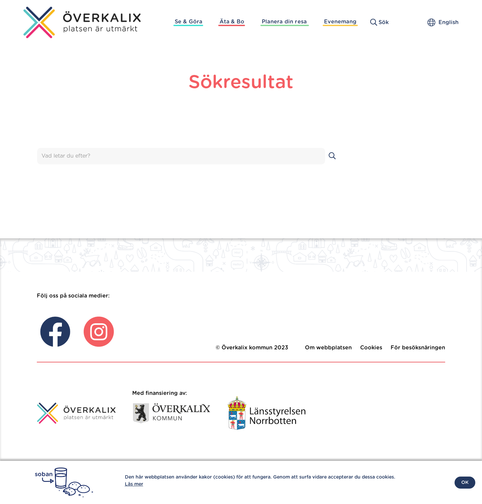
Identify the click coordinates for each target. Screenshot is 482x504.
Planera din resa (284, 21)
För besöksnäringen (418, 347)
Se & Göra (189, 21)
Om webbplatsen (328, 347)
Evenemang (340, 21)
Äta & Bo (232, 21)
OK (465, 482)
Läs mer (134, 484)
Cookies (371, 347)
